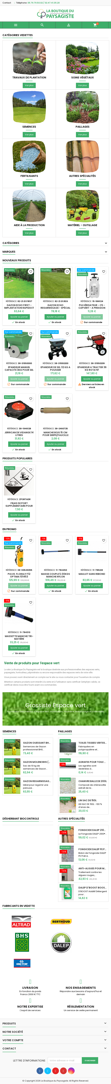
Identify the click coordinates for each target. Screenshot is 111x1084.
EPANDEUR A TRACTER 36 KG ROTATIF (91, 369)
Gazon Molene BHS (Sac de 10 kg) (37, 762)
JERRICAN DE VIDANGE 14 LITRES (19, 434)
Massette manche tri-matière (19, 638)
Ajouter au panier (19, 316)
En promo (9, 529)
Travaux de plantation (29, 77)
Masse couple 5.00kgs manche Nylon (55, 575)
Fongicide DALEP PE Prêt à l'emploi (92, 849)
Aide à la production (29, 225)
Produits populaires (17, 458)
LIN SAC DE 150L (87, 800)
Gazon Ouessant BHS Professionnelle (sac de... (37, 742)
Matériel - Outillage (82, 225)
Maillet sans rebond (92, 574)
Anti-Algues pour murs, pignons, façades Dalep (92, 868)
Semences (29, 126)
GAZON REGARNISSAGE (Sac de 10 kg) (37, 781)
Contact (7, 2)
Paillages (82, 126)
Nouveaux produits (17, 260)
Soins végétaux (82, 77)
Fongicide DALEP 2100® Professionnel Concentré (92, 830)
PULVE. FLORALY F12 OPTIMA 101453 (19, 575)
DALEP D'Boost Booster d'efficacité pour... (92, 887)
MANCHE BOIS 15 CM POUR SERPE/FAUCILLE (55, 434)
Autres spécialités (82, 176)
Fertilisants (29, 176)
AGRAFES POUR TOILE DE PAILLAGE (92, 762)
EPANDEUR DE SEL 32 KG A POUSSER (55, 369)
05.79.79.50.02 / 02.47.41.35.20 (44, 2)
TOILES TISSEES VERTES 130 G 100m (92, 742)
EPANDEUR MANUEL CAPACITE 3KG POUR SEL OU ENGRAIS (19, 370)
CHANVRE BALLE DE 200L (92, 781)
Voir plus (29, 85)
